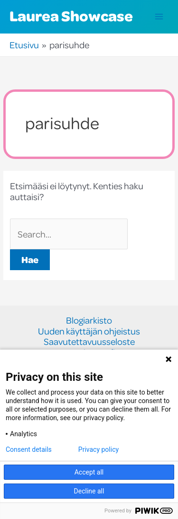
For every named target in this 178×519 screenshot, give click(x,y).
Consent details (29, 449)
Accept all (89, 472)
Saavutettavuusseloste (89, 341)
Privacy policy (98, 449)
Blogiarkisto (89, 320)
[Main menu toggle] (159, 16)
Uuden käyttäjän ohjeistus (89, 331)
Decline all (89, 491)
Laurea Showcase (71, 15)
